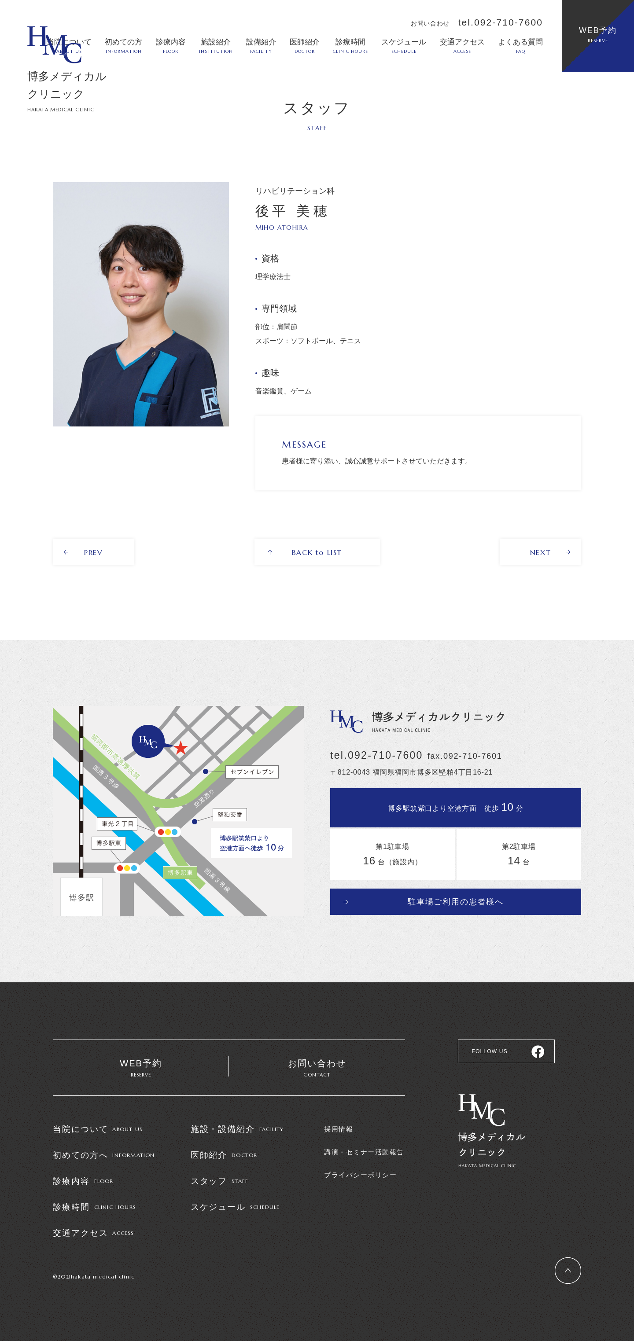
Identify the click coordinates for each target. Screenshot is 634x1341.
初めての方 (123, 46)
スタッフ (220, 1181)
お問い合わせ (317, 1068)
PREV (93, 552)
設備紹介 (261, 46)
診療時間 (350, 46)
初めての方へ (104, 1155)
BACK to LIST (317, 552)
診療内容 (171, 46)
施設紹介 (216, 46)
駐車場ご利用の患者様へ (456, 901)
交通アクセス (462, 46)
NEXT (540, 552)
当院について (98, 1129)
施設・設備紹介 (237, 1129)
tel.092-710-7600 (500, 22)
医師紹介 (305, 46)
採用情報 (338, 1129)
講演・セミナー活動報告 (364, 1152)
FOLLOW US (489, 1051)
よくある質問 (520, 46)
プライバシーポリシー (360, 1175)
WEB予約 (598, 35)
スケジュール (403, 46)
